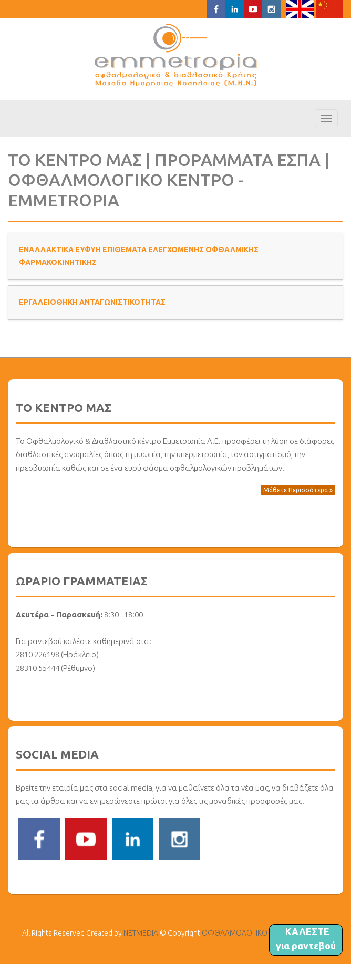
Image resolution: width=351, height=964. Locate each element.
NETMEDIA (140, 933)
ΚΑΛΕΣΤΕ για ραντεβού (306, 938)
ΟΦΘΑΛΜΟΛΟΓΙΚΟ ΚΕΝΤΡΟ (176, 55)
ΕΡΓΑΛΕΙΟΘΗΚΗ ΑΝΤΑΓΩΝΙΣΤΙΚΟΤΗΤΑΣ (92, 302)
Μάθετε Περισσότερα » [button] (298, 489)
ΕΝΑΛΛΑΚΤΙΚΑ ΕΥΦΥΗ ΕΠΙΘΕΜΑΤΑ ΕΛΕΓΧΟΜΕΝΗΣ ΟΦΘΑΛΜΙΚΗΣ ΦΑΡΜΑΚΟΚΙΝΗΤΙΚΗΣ (139, 255)
